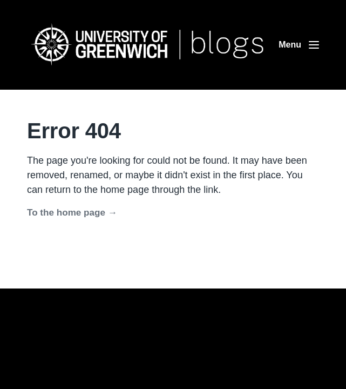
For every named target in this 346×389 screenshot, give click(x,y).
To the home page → (72, 212)
